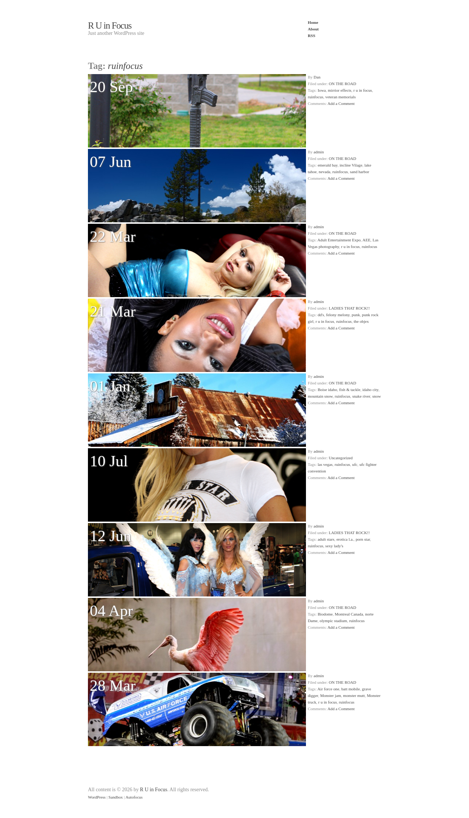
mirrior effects (339, 90)
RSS (311, 35)
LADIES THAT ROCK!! (349, 308)
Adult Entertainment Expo (339, 240)
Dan (317, 77)
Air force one (328, 689)
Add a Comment (341, 103)
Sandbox (115, 797)
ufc (354, 464)
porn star (363, 539)
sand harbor (359, 171)
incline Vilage (351, 165)
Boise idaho (327, 389)
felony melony (338, 315)
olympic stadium (333, 620)
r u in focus (363, 90)
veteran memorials (340, 97)
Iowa (322, 90)
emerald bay (327, 165)
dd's (321, 315)
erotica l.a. (345, 539)
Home (313, 22)
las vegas (325, 464)
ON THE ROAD (342, 83)
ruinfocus (315, 97)
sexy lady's (334, 546)
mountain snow (320, 396)
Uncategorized (340, 458)
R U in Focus (110, 25)
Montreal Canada (349, 614)
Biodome (325, 614)
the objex (361, 321)
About (313, 29)
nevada (324, 171)
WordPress (97, 797)
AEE (366, 240)
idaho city (370, 389)
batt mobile (350, 689)
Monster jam (330, 695)
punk (356, 315)
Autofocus (134, 797)
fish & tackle (350, 389)
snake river (361, 396)
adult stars (326, 539)
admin (319, 152)
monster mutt (354, 695)
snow (376, 396)
